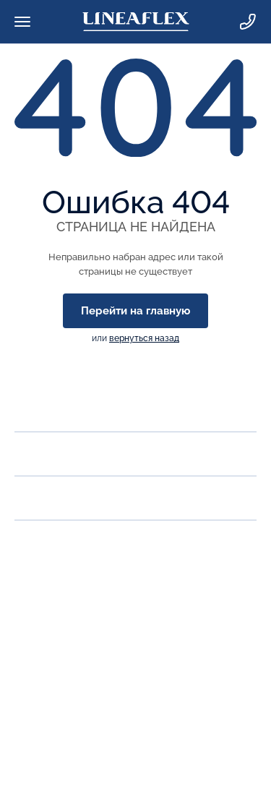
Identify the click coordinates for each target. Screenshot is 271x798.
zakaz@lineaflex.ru (64, 628)
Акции (34, 497)
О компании (52, 409)
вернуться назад (144, 338)
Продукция (49, 453)
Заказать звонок (60, 597)
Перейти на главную (135, 310)
